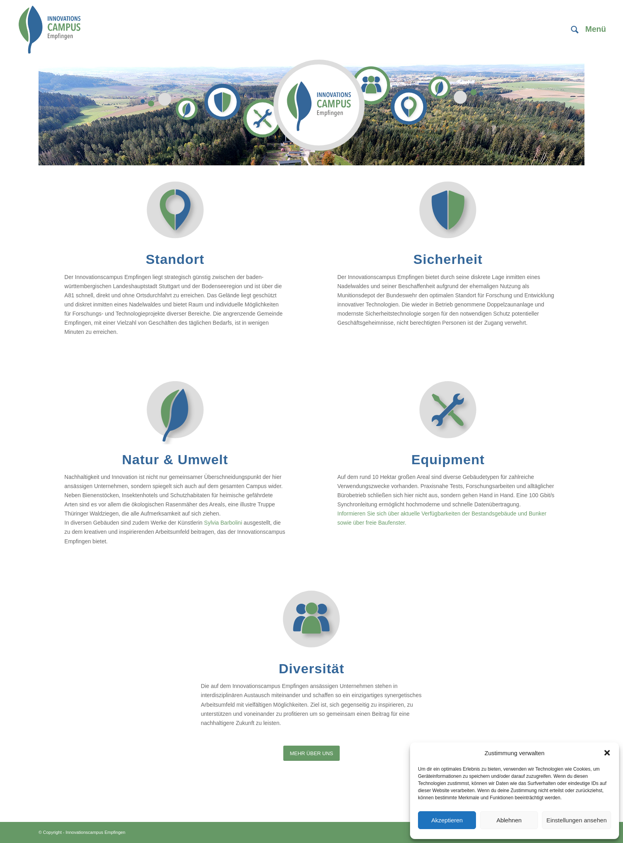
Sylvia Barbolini (223, 522)
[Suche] (575, 30)
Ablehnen (508, 820)
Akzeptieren (446, 820)
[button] (607, 753)
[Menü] (593, 30)
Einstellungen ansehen (576, 820)
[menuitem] (575, 30)
